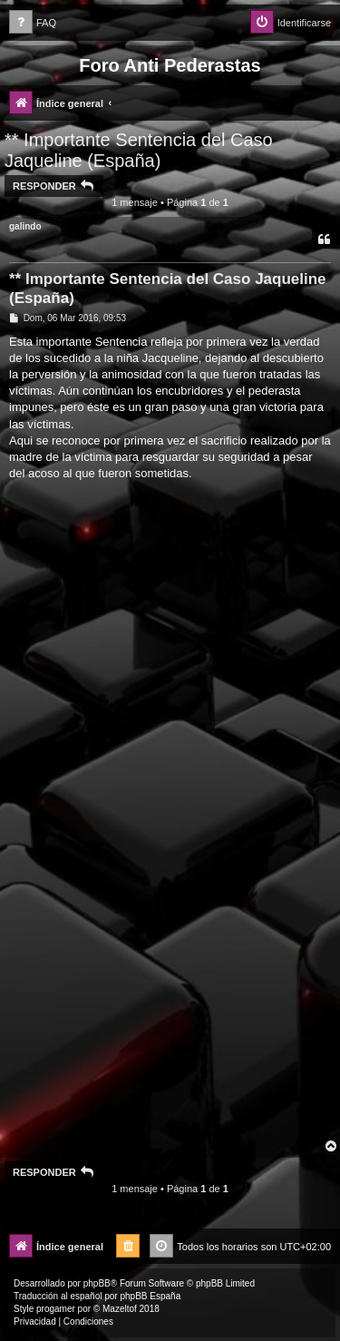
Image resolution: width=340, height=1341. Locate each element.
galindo (25, 226)
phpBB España (150, 1296)
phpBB (97, 1283)
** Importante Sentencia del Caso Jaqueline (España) (139, 150)
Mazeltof (119, 1309)
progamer (55, 1309)
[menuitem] (32, 23)
